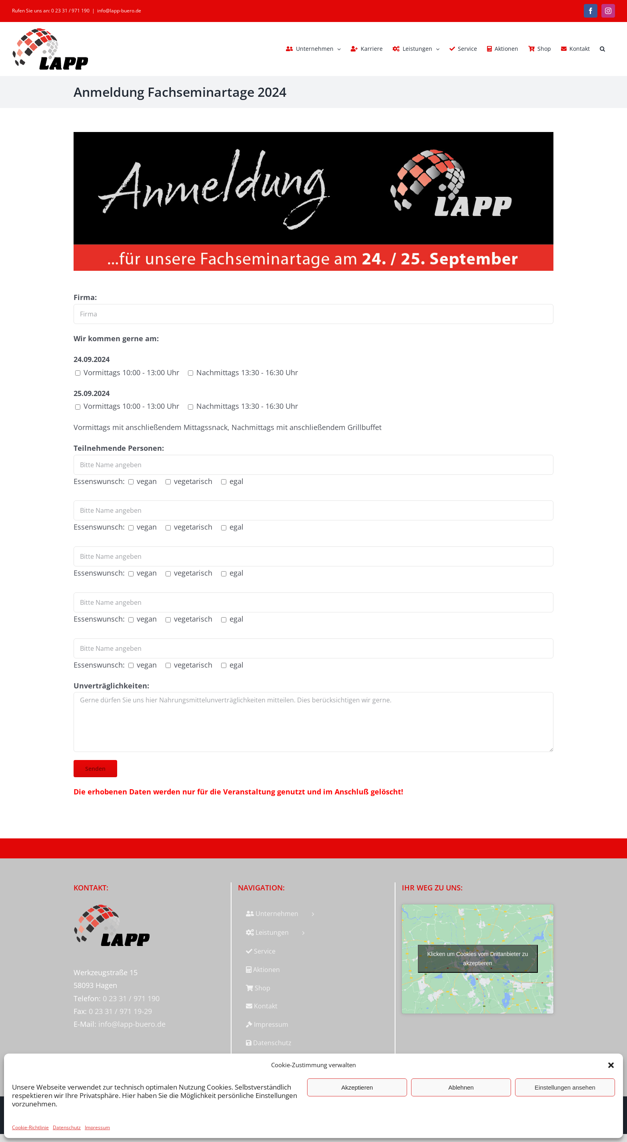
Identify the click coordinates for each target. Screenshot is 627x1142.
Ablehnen (460, 1087)
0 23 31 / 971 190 (131, 998)
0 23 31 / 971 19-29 (120, 1011)
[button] (611, 1065)
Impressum (97, 1127)
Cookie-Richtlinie (30, 1127)
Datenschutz (67, 1127)
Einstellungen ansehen (565, 1087)
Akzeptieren (357, 1087)
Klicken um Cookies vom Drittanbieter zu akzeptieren (477, 958)
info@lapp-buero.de (119, 10)
